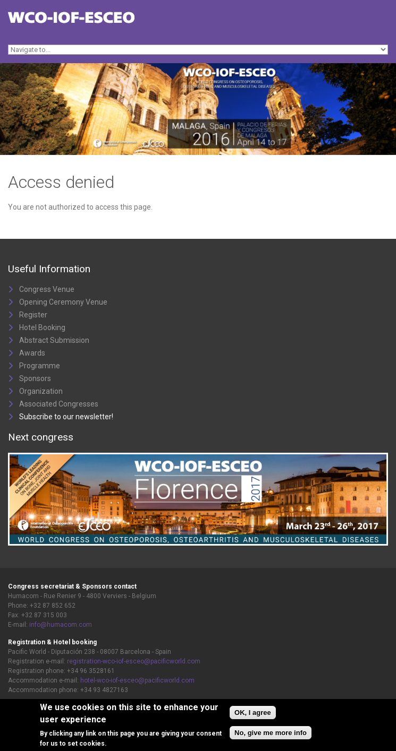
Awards (32, 353)
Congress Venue (46, 289)
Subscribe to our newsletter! (66, 416)
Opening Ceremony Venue (63, 302)
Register (33, 314)
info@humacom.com (60, 624)
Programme (39, 365)
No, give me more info (270, 734)
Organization (41, 391)
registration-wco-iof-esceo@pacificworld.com (133, 661)
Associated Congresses (58, 404)
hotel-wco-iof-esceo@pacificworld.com (137, 680)
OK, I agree (252, 714)
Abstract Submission (54, 340)
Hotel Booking (42, 327)
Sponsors (35, 378)
